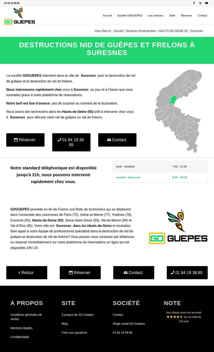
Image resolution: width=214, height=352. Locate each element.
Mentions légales (21, 328)
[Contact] (117, 139)
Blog (65, 323)
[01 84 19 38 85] (71, 142)
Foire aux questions (74, 332)
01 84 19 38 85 (11, 3)
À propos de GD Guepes (78, 314)
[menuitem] (107, 15)
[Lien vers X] (200, 3)
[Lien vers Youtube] (207, 3)
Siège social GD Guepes (129, 323)
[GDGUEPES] (19, 15)
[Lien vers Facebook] (194, 3)
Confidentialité (19, 337)
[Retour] (26, 272)
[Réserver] (25, 139)
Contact (118, 314)
